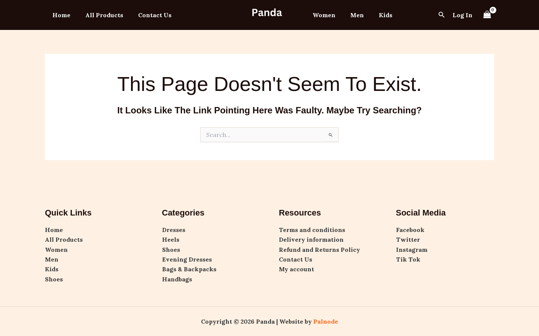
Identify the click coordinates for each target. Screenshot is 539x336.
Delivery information (311, 239)
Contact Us (147, 15)
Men (352, 15)
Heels (170, 239)
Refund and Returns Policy (319, 249)
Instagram (411, 249)
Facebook (410, 229)
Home (60, 15)
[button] (441, 15)
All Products (100, 15)
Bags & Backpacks (189, 269)
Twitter (408, 239)
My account (296, 269)
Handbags (177, 279)
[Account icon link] (462, 15)
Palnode (325, 321)
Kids (378, 15)
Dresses (173, 229)
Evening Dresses (187, 259)
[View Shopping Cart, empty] (487, 15)
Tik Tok (408, 259)
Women (322, 15)
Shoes (54, 279)
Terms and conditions (312, 229)
